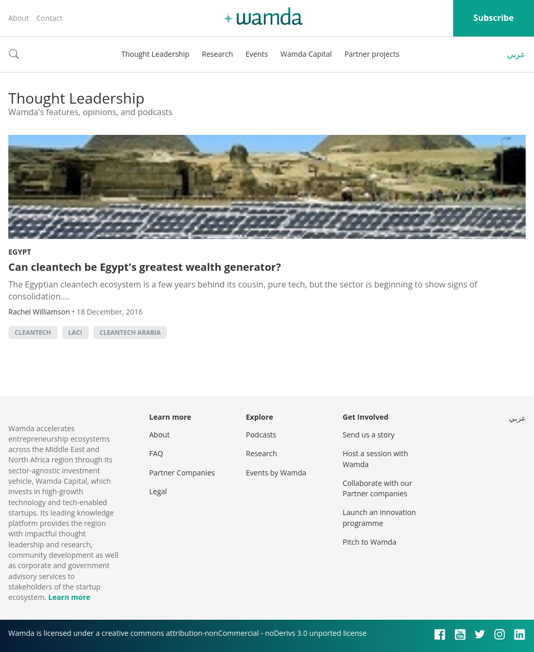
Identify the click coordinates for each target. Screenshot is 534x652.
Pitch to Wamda (369, 542)
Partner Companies (182, 473)
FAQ (156, 453)
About (18, 18)
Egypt (19, 252)
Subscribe (494, 17)
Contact (49, 18)
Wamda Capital (306, 54)
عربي (516, 54)
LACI (75, 332)
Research (217, 54)
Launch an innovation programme (379, 517)
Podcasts (261, 435)
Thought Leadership (155, 54)
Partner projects (371, 54)
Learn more (69, 597)
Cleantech (33, 332)
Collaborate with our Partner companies (377, 488)
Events (257, 54)
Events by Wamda (276, 473)
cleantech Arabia (130, 332)
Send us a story (368, 435)
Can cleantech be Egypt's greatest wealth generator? (144, 267)
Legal (158, 491)
